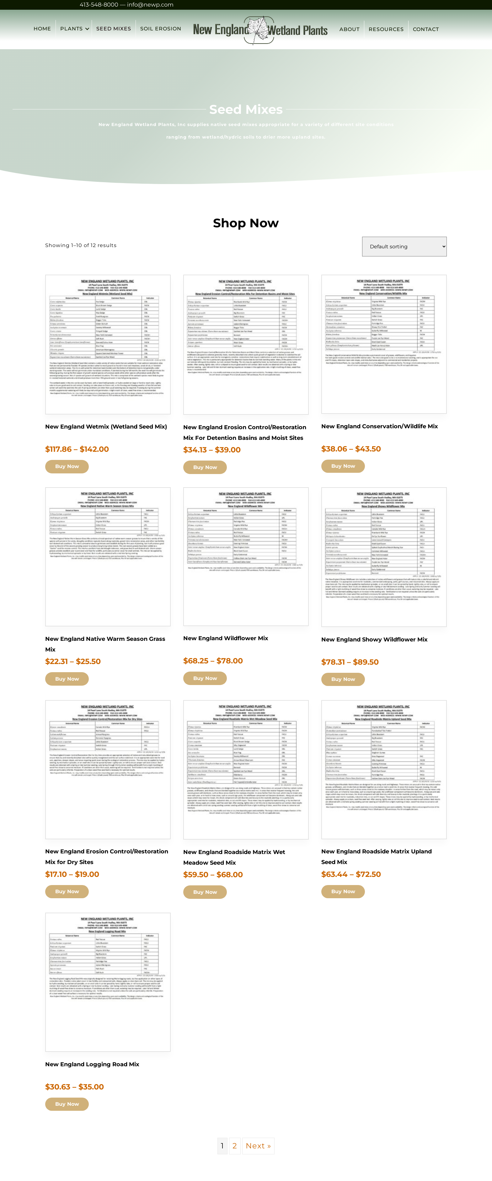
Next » (258, 1145)
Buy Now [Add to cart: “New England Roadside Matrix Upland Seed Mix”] (344, 892)
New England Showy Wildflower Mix (374, 639)
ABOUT (349, 29)
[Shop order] (404, 246)
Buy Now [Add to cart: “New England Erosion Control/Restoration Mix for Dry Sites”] (68, 892)
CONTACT (426, 29)
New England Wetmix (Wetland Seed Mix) (106, 426)
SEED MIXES (113, 29)
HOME (42, 29)
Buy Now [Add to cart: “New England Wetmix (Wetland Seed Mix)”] (68, 467)
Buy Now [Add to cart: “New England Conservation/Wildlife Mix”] (344, 466)
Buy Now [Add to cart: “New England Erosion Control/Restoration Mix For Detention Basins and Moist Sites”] (206, 468)
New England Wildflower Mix (225, 638)
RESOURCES (386, 29)
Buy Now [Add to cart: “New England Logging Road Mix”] (68, 1105)
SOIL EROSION (160, 29)
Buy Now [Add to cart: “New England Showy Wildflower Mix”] (344, 680)
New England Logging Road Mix (92, 1064)
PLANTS (71, 29)
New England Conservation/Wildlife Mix (379, 426)
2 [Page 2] (235, 1145)
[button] (87, 29)
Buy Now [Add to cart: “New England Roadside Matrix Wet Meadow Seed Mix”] (206, 892)
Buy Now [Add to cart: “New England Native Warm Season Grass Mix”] (68, 679)
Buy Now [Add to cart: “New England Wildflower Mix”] (206, 679)
